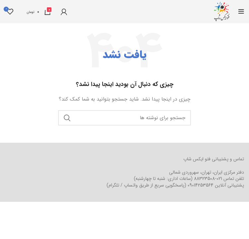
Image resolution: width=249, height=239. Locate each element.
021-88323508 (208, 178)
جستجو (67, 117)
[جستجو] (124, 117)
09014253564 (200, 185)
